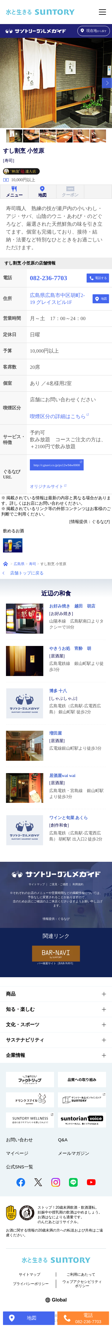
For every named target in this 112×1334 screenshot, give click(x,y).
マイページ (17, 1153)
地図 (104, 298)
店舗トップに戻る (27, 573)
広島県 (19, 564)
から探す (94, 30)
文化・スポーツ (22, 1024)
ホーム (5, 563)
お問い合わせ (19, 1139)
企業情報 (15, 1055)
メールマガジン (73, 1153)
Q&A (62, 1139)
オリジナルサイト (46, 486)
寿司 (32, 564)
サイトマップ (37, 884)
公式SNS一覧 (19, 1166)
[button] (107, 83)
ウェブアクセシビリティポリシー (82, 1284)
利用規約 (78, 884)
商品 (11, 993)
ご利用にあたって (81, 1274)
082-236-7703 (48, 278)
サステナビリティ (25, 1039)
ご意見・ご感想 (58, 884)
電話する (101, 278)
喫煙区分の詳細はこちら (58, 416)
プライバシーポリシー (31, 1284)
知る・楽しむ (20, 1009)
